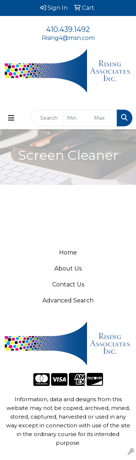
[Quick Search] (47, 118)
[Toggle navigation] (11, 118)
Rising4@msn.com (68, 37)
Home (68, 252)
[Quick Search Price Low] (76, 118)
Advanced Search (68, 300)
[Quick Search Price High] (103, 118)
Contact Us (68, 284)
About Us (68, 268)
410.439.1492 (68, 29)
